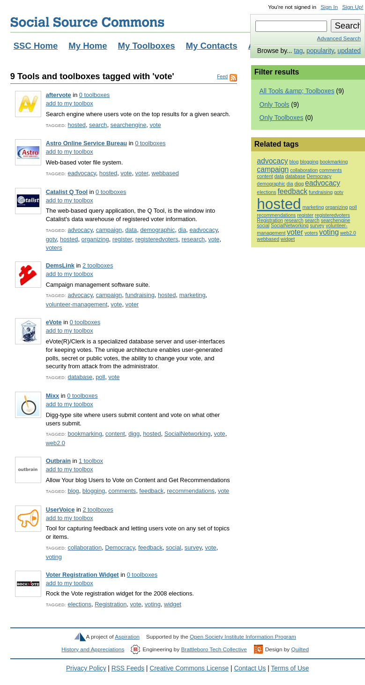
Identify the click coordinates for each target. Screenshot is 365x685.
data (131, 229)
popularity (320, 50)
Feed (222, 76)
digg (134, 433)
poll (100, 376)
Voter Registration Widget (82, 574)
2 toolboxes (97, 265)
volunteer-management (76, 304)
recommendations (191, 490)
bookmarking (85, 433)
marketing (192, 294)
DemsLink (60, 265)
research (193, 239)
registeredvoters (157, 239)
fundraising (140, 294)
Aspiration (127, 636)
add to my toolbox (69, 103)
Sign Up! (352, 7)
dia (182, 229)
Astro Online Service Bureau (86, 143)
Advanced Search (339, 38)
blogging (93, 490)
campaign (109, 229)
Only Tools (275, 104)
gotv (51, 239)
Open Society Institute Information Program (243, 636)
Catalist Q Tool (67, 191)
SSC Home (36, 46)
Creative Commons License (189, 668)
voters (54, 247)
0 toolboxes (94, 94)
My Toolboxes (146, 46)
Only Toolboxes (282, 117)
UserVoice (60, 509)
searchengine (129, 124)
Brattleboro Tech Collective (213, 649)
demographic (157, 229)
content (115, 433)
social (173, 547)
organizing (95, 239)
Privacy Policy (86, 668)
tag (298, 50)
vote (155, 124)
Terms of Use (290, 668)
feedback (151, 490)
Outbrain (58, 460)
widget (172, 604)
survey (193, 547)
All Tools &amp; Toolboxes (297, 91)
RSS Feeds (128, 668)
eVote (54, 322)
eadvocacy (82, 173)
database (80, 376)
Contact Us (250, 668)
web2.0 (55, 443)
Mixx (52, 395)
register (122, 239)
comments (122, 490)
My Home (87, 46)
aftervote (58, 94)
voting (54, 556)
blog (73, 490)
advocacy (80, 229)
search (98, 124)
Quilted (300, 649)
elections (79, 604)
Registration (111, 604)
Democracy (120, 547)
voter (142, 173)
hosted (77, 124)
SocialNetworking (187, 433)
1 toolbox (91, 460)
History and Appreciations (92, 649)
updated (349, 50)
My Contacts (212, 46)
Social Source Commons (87, 22)
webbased (165, 173)
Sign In (329, 7)
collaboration (85, 547)
